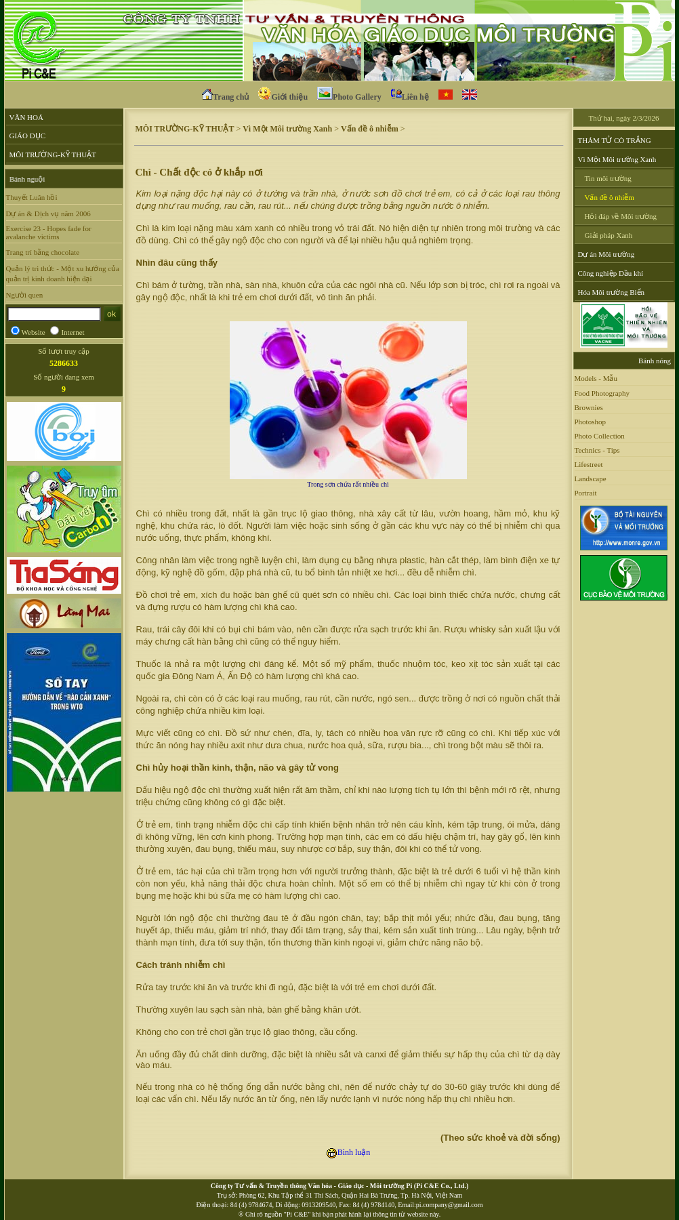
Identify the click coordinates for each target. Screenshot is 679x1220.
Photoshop (590, 422)
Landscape (590, 478)
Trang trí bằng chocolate (43, 252)
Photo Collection (600, 436)
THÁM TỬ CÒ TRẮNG (614, 140)
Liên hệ (410, 95)
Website (33, 332)
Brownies (589, 407)
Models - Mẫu (596, 378)
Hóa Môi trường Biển (611, 292)
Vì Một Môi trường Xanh (287, 129)
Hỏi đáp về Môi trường (621, 216)
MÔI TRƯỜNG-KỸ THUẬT (52, 154)
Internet (72, 332)
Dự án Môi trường (606, 254)
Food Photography (602, 393)
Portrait (586, 493)
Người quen (24, 295)
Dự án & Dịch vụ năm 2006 (48, 213)
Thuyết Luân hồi (32, 197)
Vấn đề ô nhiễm (369, 129)
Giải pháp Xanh (609, 235)
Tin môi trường (608, 178)
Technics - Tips (597, 450)
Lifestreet (589, 464)
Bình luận (349, 1152)
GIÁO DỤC (27, 135)
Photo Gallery (349, 95)
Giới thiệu (283, 95)
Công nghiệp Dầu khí (611, 273)
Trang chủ (225, 95)
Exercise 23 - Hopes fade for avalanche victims (48, 232)
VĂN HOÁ (26, 117)
